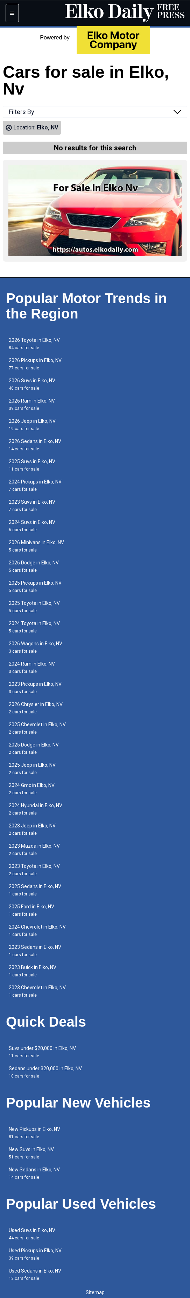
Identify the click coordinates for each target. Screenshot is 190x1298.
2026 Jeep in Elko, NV (32, 424)
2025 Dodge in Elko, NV (34, 748)
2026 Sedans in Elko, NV (35, 444)
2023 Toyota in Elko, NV (34, 869)
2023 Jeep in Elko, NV (32, 829)
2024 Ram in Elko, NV (32, 667)
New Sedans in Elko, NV (34, 1173)
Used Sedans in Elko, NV (35, 1274)
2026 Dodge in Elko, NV (34, 566)
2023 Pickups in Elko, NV (35, 687)
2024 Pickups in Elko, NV (35, 485)
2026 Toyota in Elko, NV (34, 343)
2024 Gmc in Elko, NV (32, 788)
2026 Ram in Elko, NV (32, 404)
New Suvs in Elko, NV (31, 1153)
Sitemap (95, 1292)
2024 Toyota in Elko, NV (34, 627)
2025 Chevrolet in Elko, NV (37, 728)
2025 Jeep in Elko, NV (32, 768)
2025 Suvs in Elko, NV (32, 465)
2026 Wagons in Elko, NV (35, 647)
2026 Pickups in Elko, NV (35, 364)
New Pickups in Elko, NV (34, 1132)
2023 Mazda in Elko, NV (34, 849)
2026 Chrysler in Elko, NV (36, 707)
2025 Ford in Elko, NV (31, 910)
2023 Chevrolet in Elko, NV (37, 991)
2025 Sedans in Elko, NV (35, 890)
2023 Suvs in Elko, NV (32, 505)
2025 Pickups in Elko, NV (35, 586)
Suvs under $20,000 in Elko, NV (42, 1051)
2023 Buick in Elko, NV (32, 971)
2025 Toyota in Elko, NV (34, 606)
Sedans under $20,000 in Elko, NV (45, 1072)
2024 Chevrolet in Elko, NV (37, 930)
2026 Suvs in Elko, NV (32, 384)
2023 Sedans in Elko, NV (35, 950)
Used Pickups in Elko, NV (35, 1254)
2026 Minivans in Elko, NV (36, 546)
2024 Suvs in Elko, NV (32, 525)
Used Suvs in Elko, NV (32, 1234)
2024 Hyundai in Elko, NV (35, 809)
